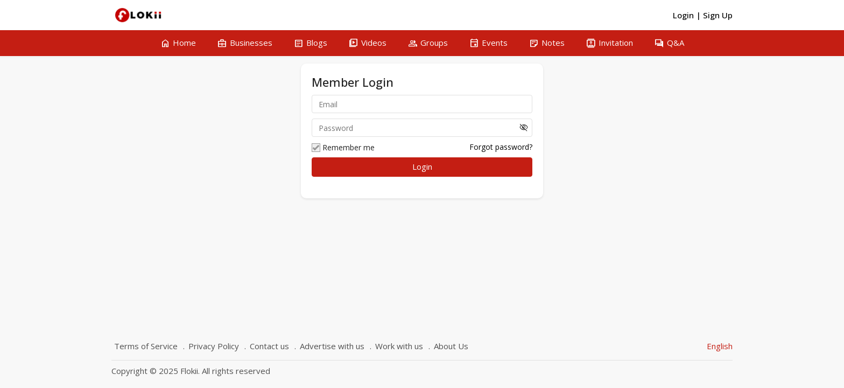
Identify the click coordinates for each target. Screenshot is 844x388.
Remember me (343, 147)
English (720, 346)
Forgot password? (500, 147)
